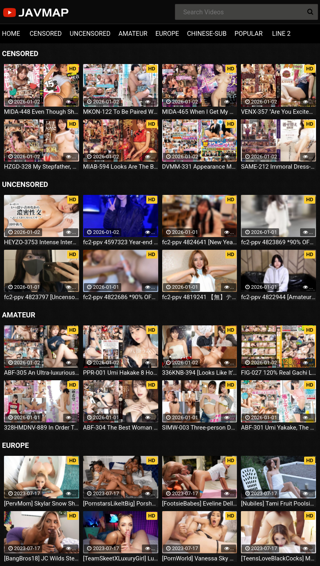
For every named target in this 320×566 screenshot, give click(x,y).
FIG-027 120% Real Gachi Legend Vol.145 (278, 372)
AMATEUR (132, 33)
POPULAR (249, 33)
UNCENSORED (90, 33)
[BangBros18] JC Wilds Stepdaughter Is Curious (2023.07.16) (41, 558)
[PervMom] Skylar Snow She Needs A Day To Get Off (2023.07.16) (41, 503)
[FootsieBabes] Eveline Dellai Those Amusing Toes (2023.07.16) (199, 503)
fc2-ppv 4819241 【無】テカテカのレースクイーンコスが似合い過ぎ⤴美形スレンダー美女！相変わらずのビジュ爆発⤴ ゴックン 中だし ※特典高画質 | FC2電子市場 (199, 297)
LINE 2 (281, 33)
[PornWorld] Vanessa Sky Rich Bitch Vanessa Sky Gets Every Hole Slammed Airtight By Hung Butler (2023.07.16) (199, 558)
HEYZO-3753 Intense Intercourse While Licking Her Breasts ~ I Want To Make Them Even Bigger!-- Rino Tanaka (41, 242)
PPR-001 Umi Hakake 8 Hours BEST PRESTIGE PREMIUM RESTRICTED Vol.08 (120, 372)
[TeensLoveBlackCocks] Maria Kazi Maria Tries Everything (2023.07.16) (278, 558)
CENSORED (45, 33)
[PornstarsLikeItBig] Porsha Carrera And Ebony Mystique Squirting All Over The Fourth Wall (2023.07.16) (120, 503)
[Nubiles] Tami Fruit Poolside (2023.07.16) (278, 503)
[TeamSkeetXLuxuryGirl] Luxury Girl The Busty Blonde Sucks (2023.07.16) (120, 558)
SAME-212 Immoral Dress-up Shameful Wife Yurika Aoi (278, 166)
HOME (11, 33)
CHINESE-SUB (207, 33)
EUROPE (167, 33)
